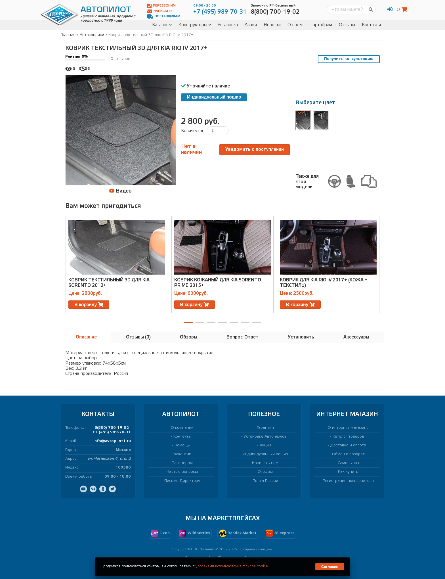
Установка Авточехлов (265, 436)
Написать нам (265, 463)
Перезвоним (161, 5)
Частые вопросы (182, 472)
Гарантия (265, 428)
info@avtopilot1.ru (112, 441)
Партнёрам (320, 25)
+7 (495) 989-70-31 (112, 432)
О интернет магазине (348, 428)
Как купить (348, 472)
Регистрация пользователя (348, 481)
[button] (188, 322)
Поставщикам (163, 16)
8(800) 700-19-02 (112, 428)
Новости (272, 25)
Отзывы (347, 25)
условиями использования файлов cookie (232, 566)
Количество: (193, 131)
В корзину (88, 304)
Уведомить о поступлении (254, 149)
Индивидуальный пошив (214, 97)
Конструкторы (195, 25)
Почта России (265, 481)
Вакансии (182, 454)
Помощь (182, 445)
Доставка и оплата (348, 445)
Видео (120, 191)
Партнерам (182, 463)
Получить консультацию (348, 59)
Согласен (329, 567)
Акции (251, 25)
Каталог (162, 25)
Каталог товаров (348, 436)
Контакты (371, 25)
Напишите (160, 11)
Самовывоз (348, 463)
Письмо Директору (182, 481)
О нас (295, 25)
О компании (182, 428)
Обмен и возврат (348, 454)
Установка (228, 25)
